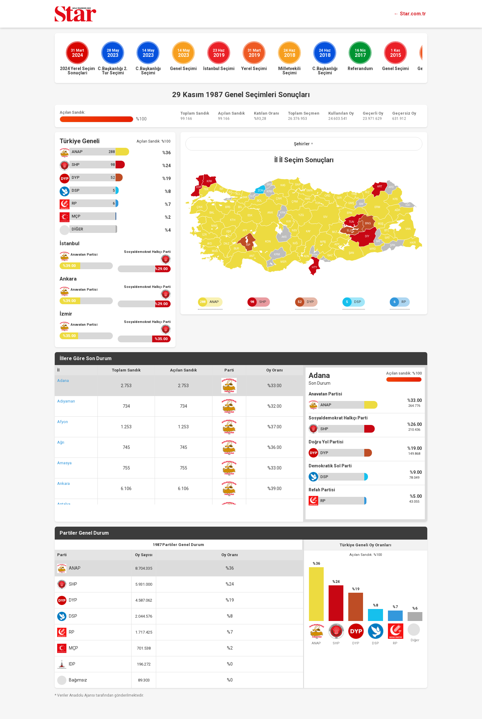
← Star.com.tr (410, 14)
